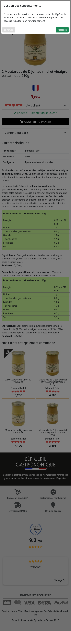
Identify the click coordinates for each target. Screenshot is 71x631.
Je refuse (8, 29)
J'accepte (62, 29)
